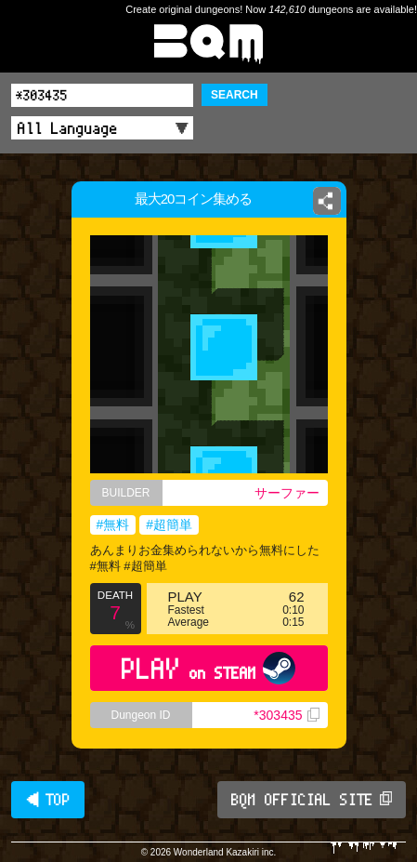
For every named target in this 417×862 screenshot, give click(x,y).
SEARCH (234, 94)
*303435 (286, 715)
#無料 (113, 524)
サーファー (286, 492)
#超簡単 (169, 524)
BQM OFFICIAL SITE (311, 799)
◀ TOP (48, 799)
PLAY (208, 668)
